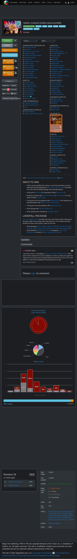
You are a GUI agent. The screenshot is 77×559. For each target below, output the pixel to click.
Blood (43, 178)
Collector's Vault (30, 53)
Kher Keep (55, 57)
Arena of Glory (55, 47)
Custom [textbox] (26, 41)
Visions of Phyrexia (57, 150)
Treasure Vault (55, 73)
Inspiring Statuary (30, 90)
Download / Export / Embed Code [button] (10, 98)
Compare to (9, 81)
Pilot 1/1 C (59, 517)
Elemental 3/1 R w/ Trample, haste (61, 513)
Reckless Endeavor (58, 163)
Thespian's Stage (56, 71)
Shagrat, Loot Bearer (51, 253)
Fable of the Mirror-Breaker (33, 55)
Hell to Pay (28, 59)
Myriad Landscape (57, 61)
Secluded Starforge (58, 67)
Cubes (43, 2)
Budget (45, 26)
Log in (72, 2)
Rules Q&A (57, 2)
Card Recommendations (10, 55)
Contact (35, 553)
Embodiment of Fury (58, 86)
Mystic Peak (55, 63)
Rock (61, 178)
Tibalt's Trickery (56, 172)
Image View (6, 85)
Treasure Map (29, 75)
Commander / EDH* (29, 26)
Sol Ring (27, 96)
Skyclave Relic (29, 94)
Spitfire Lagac (56, 90)
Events (30, 2)
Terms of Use (57, 553)
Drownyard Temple (57, 51)
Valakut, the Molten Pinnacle (60, 75)
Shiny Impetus (29, 73)
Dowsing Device (30, 84)
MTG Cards (22, 2)
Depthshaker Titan (57, 101)
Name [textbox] (43, 41)
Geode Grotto (60, 195)
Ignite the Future (14, 485)
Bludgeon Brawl (56, 99)
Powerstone (52, 178)
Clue (38, 178)
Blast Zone (55, 49)
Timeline (13, 85)
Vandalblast (55, 165)
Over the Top (56, 107)
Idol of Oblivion (56, 140)
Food (34, 178)
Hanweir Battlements (58, 53)
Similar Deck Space (10, 50)
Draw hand (13, 89)
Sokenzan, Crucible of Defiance (61, 69)
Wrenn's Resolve (57, 152)
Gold (46, 178)
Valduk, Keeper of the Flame (49, 202)
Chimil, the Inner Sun (58, 136)
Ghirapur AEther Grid (31, 105)
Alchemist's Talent (30, 47)
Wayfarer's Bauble (30, 98)
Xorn (26, 107)
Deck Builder (13, 2)
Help (48, 553)
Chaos (50, 26)
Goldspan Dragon (30, 57)
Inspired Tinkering (57, 142)
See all (32, 474)
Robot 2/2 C (52, 519)
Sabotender (55, 88)
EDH (50, 523)
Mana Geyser (29, 92)
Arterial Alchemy (30, 111)
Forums (49, 2)
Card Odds (5, 89)
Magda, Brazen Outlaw (32, 61)
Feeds (42, 553)
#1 (72, 250)
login (33, 273)
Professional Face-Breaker (60, 144)
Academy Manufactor (31, 103)
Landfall (56, 26)
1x (23, 47)
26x (51, 59)
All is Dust (54, 157)
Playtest (7, 45)
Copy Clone (60, 511)
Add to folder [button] (6, 93)
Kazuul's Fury (60, 192)
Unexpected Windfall (31, 77)
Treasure (36, 29)
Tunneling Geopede (57, 94)
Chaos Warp (55, 169)
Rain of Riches (29, 67)
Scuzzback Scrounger (31, 69)
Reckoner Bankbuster (58, 148)
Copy (13, 93)
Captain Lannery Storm (32, 51)
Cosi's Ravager (56, 84)
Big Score (28, 49)
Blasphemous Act (57, 159)
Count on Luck (56, 138)
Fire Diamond (29, 88)
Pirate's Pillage (29, 65)
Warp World (55, 109)
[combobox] (30, 41)
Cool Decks (56, 523)
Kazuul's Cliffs (56, 55)
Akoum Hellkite (56, 82)
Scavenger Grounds (58, 65)
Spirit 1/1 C (64, 519)
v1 (15, 45)
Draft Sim (37, 2)
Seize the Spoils (30, 71)
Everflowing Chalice (31, 86)
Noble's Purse (29, 63)
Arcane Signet (29, 82)
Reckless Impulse (57, 146)
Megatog (54, 103)
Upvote (7, 40)
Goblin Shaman (57, 515)
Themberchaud (56, 92)
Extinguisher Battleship (59, 161)
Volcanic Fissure (57, 77)
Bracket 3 (38, 26)
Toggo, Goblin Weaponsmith (33, 113)
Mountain (55, 59)
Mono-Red (62, 26)
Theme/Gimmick (28, 29)
